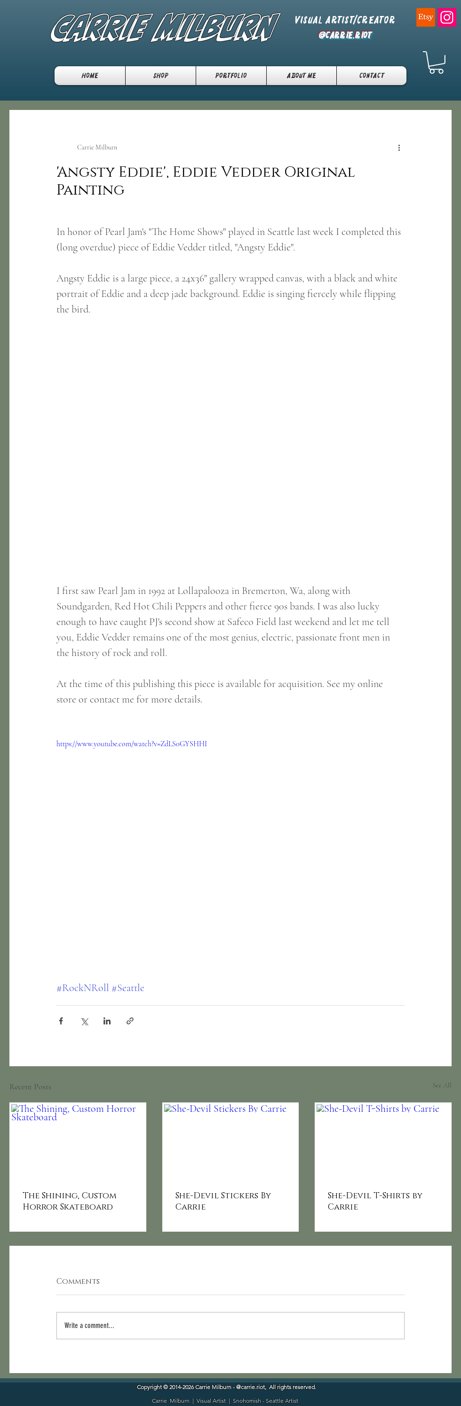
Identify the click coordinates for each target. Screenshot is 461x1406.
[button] (436, 62)
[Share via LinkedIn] (107, 1020)
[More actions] (399, 147)
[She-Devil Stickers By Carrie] (230, 1141)
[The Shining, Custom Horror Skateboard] (77, 1141)
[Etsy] (425, 17)
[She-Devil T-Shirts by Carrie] (383, 1141)
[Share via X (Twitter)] (83, 1020)
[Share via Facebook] (60, 1020)
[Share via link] (130, 1020)
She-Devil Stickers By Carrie (223, 1201)
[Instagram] (446, 17)
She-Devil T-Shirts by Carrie (375, 1201)
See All (442, 1085)
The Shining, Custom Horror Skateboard (70, 1201)
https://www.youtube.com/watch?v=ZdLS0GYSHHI (131, 744)
